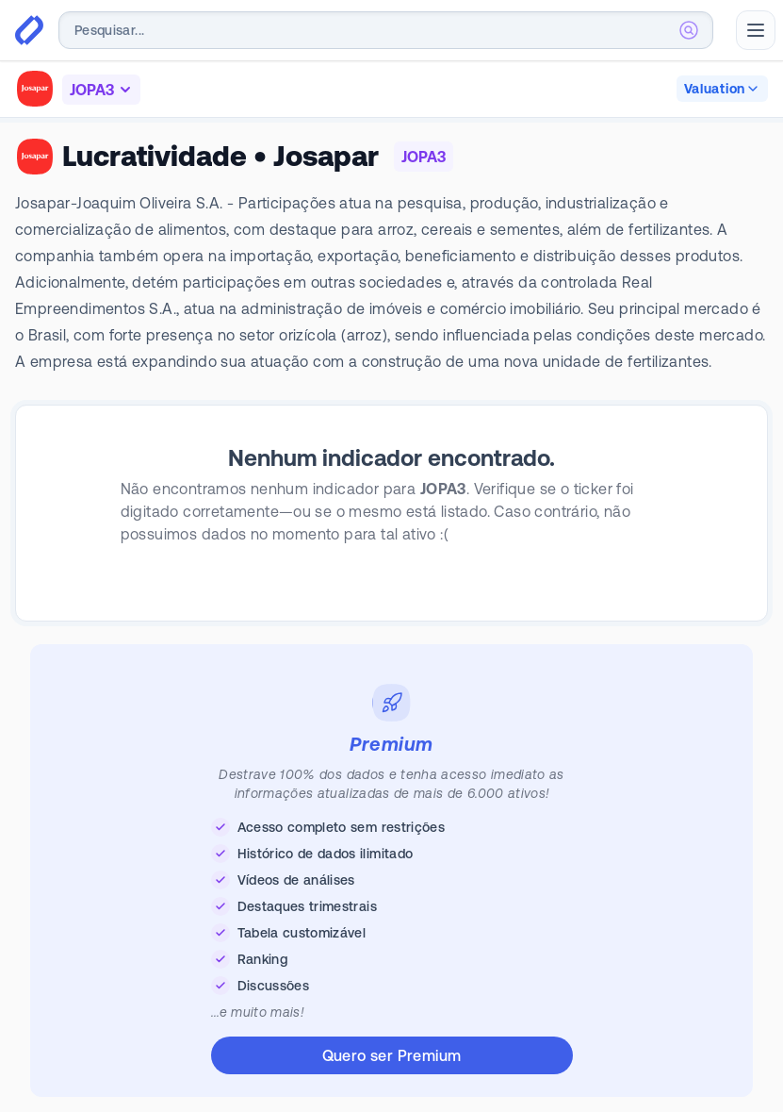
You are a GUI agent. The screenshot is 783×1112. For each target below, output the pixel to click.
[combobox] (385, 30)
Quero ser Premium (392, 1055)
